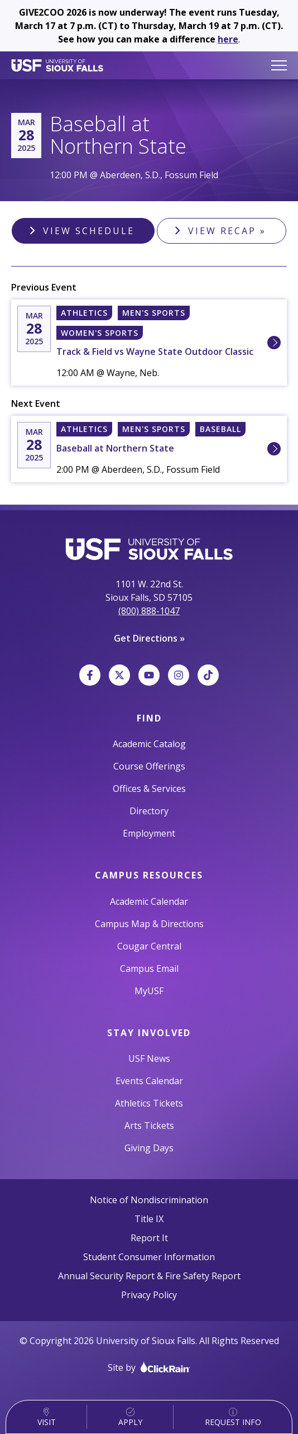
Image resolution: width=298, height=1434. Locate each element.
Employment (149, 833)
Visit (46, 1417)
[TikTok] (208, 675)
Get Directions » (149, 638)
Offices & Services (149, 788)
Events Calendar (149, 1081)
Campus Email (149, 968)
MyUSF (149, 991)
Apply (130, 1417)
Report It (149, 1238)
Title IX (149, 1219)
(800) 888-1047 (149, 611)
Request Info (233, 1417)
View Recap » (227, 231)
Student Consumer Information (149, 1257)
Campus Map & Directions (149, 924)
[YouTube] (149, 675)
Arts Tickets (149, 1125)
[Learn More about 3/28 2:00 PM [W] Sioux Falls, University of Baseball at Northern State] (274, 448)
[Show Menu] (279, 65)
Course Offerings (149, 766)
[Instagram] (178, 675)
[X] (119, 675)
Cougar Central (149, 946)
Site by (149, 1367)
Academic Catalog (149, 744)
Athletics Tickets (149, 1103)
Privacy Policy (149, 1295)
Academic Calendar (149, 901)
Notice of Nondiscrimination (149, 1200)
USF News (149, 1058)
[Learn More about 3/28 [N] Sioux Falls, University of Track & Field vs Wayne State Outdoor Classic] (274, 342)
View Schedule (88, 231)
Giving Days (149, 1148)
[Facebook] (89, 675)
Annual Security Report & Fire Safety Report (149, 1276)
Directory (149, 811)
